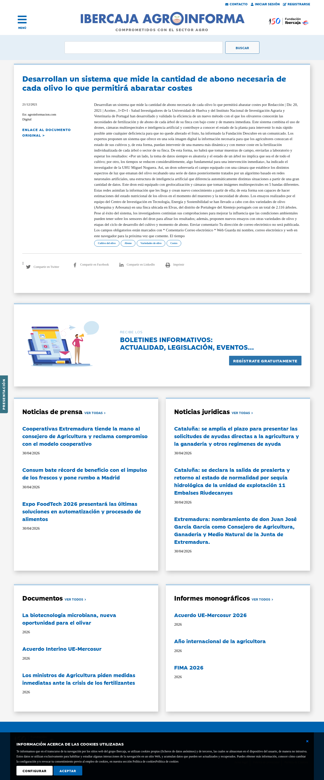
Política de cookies (166, 761)
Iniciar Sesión (265, 4)
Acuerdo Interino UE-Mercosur (62, 648)
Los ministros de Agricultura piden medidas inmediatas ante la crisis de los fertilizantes (78, 678)
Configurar (35, 770)
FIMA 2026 (189, 667)
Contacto (236, 4)
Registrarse (296, 4)
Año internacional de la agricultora (220, 641)
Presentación (3, 394)
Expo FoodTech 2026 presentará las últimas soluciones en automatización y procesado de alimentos (81, 511)
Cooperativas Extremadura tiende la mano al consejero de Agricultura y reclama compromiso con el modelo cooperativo (85, 435)
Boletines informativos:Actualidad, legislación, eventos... (187, 343)
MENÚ (22, 28)
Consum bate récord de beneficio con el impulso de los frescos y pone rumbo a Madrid (84, 473)
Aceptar (67, 770)
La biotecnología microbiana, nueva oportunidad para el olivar (69, 618)
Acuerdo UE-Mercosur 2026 (210, 615)
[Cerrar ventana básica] (307, 741)
